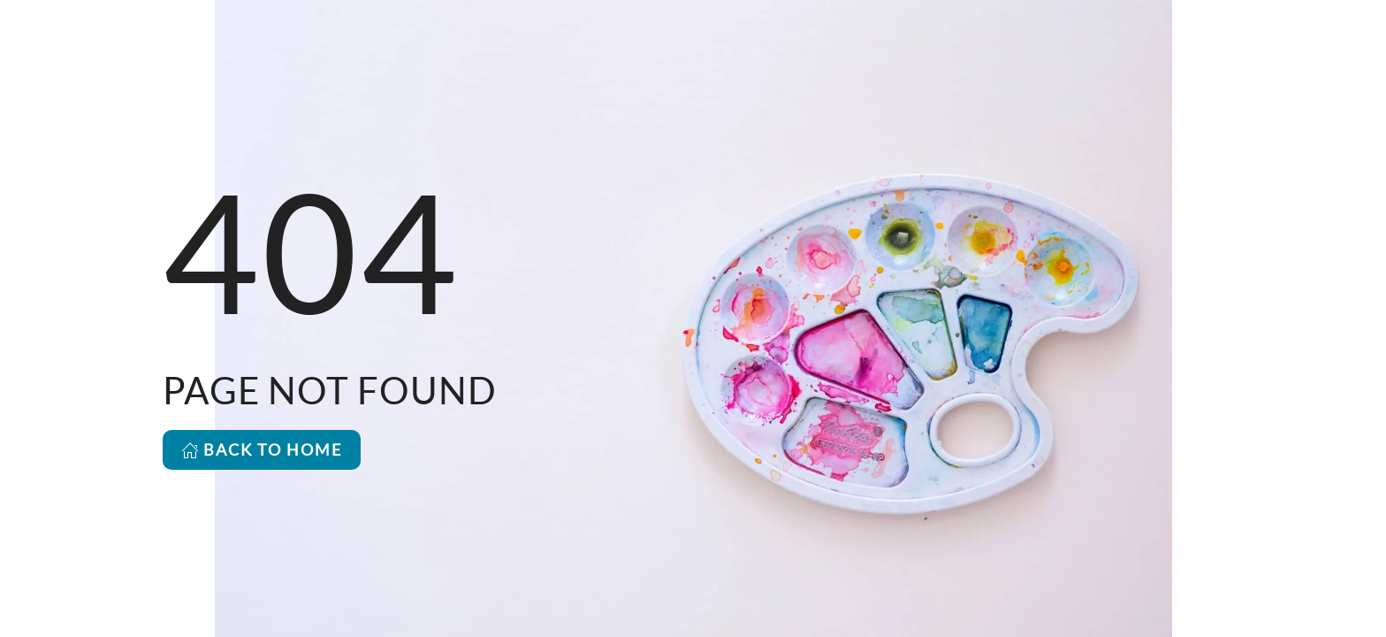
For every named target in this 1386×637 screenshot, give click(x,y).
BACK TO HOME (261, 449)
